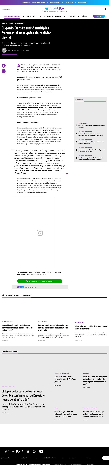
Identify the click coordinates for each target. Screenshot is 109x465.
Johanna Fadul (42, 322)
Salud (56, 408)
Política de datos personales (75, 464)
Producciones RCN (55, 2)
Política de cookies (88, 464)
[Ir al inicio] (54, 9)
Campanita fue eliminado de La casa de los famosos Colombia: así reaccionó (91, 142)
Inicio (3, 23)
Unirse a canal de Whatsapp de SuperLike (40, 281)
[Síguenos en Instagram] (28, 452)
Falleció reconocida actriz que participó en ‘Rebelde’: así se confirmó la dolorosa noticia (93, 414)
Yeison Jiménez (82, 2)
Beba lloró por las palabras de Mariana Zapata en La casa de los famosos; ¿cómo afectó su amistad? (91, 158)
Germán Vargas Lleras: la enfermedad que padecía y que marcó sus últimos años (66, 414)
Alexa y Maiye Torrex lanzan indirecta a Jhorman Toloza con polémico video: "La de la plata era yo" (17, 328)
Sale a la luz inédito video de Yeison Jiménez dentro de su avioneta (91, 126)
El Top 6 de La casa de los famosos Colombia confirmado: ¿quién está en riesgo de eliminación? (91, 134)
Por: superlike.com (13, 50)
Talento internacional (30, 287)
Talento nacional (7, 322)
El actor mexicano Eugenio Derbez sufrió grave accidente (39, 78)
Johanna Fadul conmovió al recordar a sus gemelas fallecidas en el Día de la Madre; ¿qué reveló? (53, 328)
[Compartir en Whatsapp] (4, 71)
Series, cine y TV (32, 16)
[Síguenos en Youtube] (41, 452)
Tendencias (71, 16)
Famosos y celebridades (12, 16)
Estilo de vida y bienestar (52, 16)
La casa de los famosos (38, 2)
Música (84, 16)
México (99, 16)
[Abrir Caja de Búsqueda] (105, 9)
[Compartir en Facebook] (4, 66)
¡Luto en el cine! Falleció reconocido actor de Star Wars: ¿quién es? (66, 379)
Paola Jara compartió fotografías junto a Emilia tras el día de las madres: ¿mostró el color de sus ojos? (95, 380)
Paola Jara (86, 373)
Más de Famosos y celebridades (16, 295)
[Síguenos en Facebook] (22, 452)
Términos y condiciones (60, 464)
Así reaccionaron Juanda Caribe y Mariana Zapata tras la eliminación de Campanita (92, 150)
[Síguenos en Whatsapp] (34, 452)
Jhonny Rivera (69, 2)
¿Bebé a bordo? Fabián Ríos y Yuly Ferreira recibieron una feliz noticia (39, 273)
